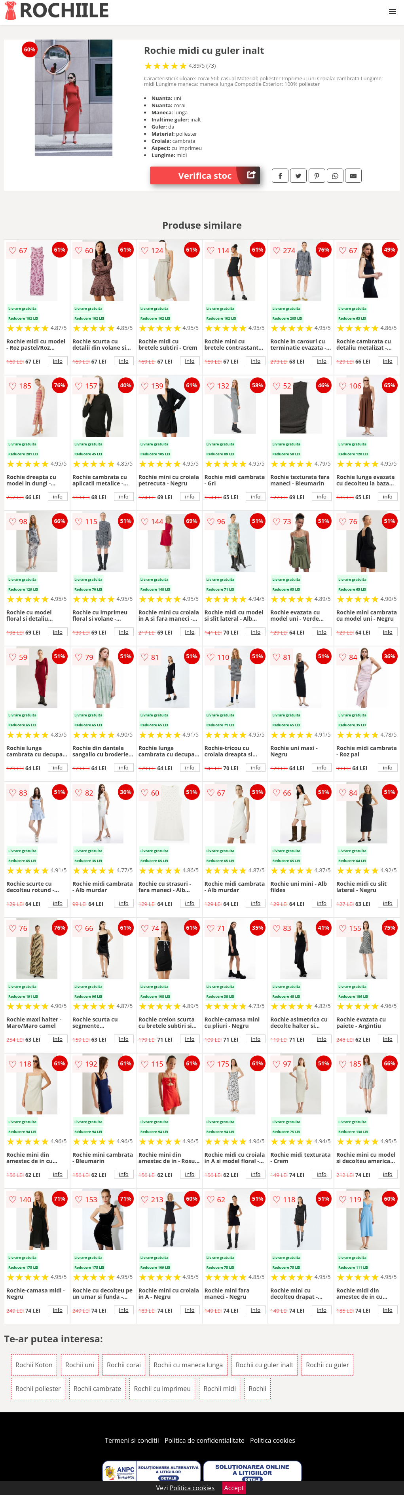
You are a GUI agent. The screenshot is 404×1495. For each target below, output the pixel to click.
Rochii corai (124, 1364)
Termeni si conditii (132, 1440)
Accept (234, 1488)
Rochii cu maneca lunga (188, 1364)
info (58, 360)
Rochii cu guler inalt (265, 1364)
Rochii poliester (38, 1388)
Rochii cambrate (97, 1388)
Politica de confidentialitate (205, 1440)
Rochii (257, 1388)
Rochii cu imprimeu (162, 1388)
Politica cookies (272, 1440)
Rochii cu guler (327, 1364)
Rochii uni (79, 1364)
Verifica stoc (219, 175)
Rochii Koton (34, 1364)
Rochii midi (219, 1388)
